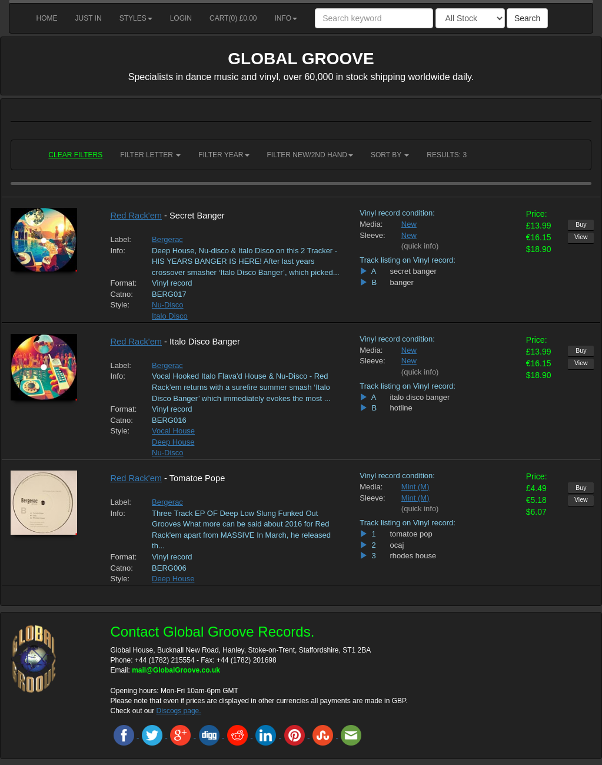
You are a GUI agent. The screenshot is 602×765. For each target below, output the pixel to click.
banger (401, 282)
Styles (135, 18)
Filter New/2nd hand (310, 155)
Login (181, 18)
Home (47, 18)
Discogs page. (179, 711)
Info (286, 18)
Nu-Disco (167, 304)
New (409, 224)
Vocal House (173, 430)
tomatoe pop (411, 533)
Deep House (173, 442)
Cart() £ (233, 18)
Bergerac (167, 239)
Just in (88, 18)
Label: (121, 239)
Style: (120, 304)
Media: (371, 224)
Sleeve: (372, 235)
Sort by (390, 155)
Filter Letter (150, 155)
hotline (401, 407)
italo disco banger (420, 397)
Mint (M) (415, 486)
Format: (123, 283)
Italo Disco (170, 316)
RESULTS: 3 (447, 155)
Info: (118, 250)
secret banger (413, 271)
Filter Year (223, 155)
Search (527, 18)
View (581, 236)
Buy (581, 224)
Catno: (122, 294)
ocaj (397, 545)
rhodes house (413, 555)
